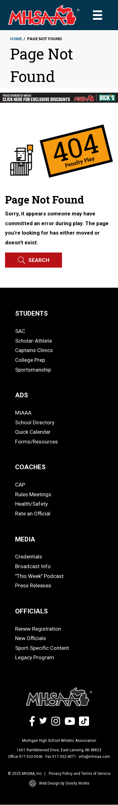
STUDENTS (31, 313)
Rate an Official (32, 513)
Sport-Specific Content (42, 648)
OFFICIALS (31, 611)
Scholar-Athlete (33, 341)
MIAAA (23, 413)
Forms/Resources (36, 441)
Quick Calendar (33, 432)
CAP (20, 484)
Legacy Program (34, 657)
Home (16, 38)
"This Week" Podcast (39, 576)
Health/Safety (31, 504)
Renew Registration (38, 629)
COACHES (30, 467)
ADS (21, 395)
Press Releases (33, 585)
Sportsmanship (33, 370)
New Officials (30, 638)
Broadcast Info (33, 566)
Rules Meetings (33, 494)
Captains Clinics (34, 350)
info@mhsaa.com (94, 756)
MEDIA (25, 539)
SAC (20, 331)
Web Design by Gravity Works (59, 783)
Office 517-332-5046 (25, 756)
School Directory (34, 422)
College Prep (30, 360)
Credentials (28, 556)
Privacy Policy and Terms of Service (79, 773)
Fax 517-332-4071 (60, 756)
